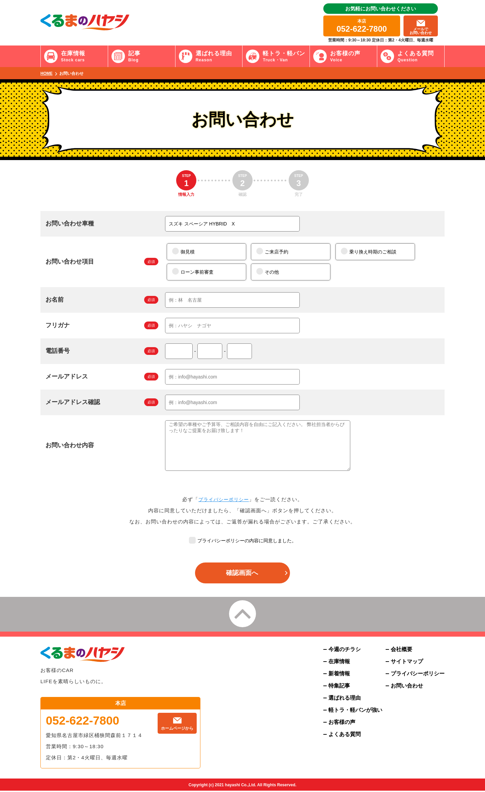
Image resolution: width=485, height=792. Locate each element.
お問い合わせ (407, 687)
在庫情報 (339, 663)
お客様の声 (341, 723)
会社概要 (401, 650)
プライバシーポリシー (224, 499)
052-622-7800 (82, 722)
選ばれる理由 (344, 699)
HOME (46, 73)
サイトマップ (407, 663)
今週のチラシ (344, 650)
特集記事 (339, 687)
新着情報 (339, 675)
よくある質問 (344, 735)
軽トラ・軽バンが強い (355, 711)
